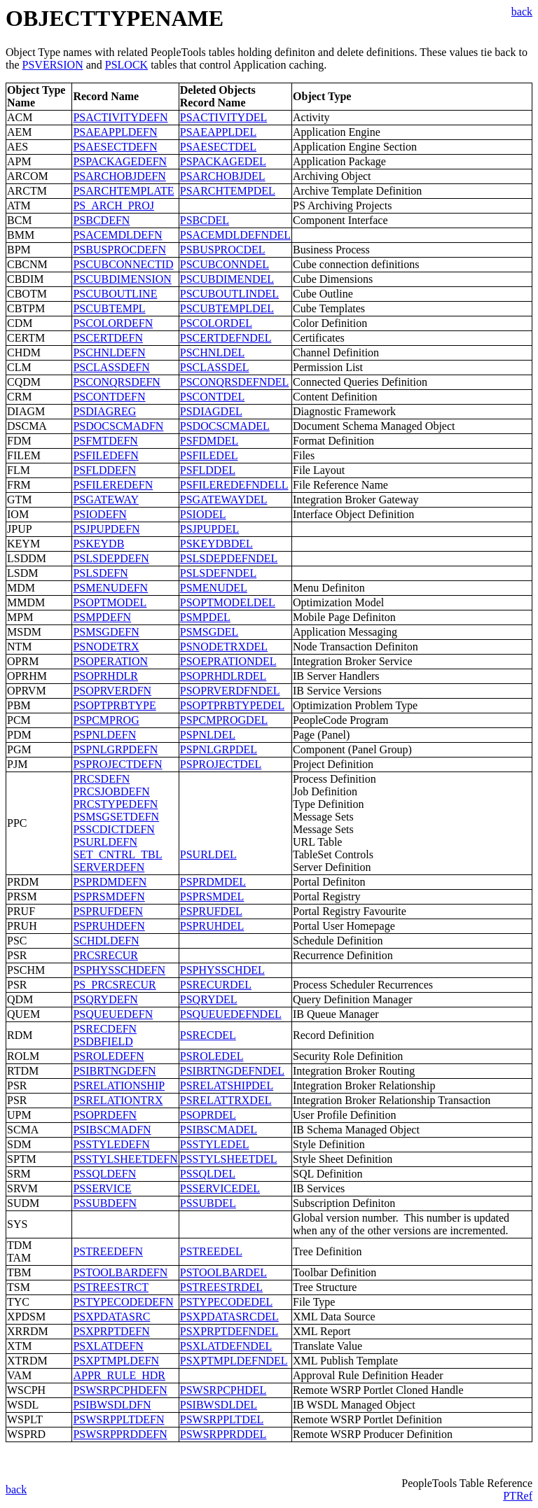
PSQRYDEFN (105, 999)
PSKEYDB (98, 544)
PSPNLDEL (207, 735)
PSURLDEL (208, 854)
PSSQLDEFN (104, 1174)
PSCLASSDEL (214, 367)
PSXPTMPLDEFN (116, 1361)
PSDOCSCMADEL (225, 426)
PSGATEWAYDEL (224, 499)
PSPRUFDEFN (108, 911)
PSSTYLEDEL (214, 1144)
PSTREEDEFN (108, 1251)
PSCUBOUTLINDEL (229, 294)
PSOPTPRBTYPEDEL (232, 705)
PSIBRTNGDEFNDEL (232, 1071)
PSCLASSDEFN (111, 367)
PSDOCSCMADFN (118, 426)
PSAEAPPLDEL (218, 132)
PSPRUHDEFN (108, 926)
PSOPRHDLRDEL (223, 676)
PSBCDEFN (101, 220)
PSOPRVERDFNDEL (230, 691)
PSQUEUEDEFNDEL (231, 1014)
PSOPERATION (110, 661)
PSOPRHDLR (105, 676)
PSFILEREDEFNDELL (234, 485)
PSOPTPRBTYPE (114, 705)
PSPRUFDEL (211, 911)
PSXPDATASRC (111, 1316)
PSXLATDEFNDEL (226, 1346)
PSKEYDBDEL (216, 544)
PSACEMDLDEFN (117, 235)
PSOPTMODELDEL (227, 602)
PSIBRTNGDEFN (114, 1071)
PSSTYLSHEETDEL (228, 1159)
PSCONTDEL (212, 397)
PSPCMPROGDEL (224, 720)
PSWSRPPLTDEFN (118, 1419)
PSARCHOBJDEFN (119, 176)
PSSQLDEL (207, 1174)
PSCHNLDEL (212, 352)
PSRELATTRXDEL (226, 1100)
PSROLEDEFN (108, 1056)
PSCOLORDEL (216, 323)
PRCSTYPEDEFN (115, 804)
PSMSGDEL (209, 632)
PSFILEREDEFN (113, 485)
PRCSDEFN (101, 779)
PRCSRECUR (105, 955)
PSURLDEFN (105, 842)
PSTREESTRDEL (221, 1287)
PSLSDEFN (100, 573)
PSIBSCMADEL (218, 1130)
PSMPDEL (205, 617)
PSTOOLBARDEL (223, 1272)
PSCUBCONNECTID (123, 264)
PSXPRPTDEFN (111, 1331)
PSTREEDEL (211, 1251)
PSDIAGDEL (211, 411)
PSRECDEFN (105, 1029)
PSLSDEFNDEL (218, 573)
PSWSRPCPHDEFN (120, 1390)
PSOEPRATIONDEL (228, 661)
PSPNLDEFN (104, 735)
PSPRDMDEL (213, 882)
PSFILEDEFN (105, 455)
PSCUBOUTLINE (115, 294)
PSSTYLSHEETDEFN (125, 1159)
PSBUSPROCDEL (222, 250)
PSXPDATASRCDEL (229, 1316)
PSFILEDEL (209, 455)
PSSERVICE (102, 1188)
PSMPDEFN (102, 617)
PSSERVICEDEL (220, 1188)
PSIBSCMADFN (112, 1130)
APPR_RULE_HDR (119, 1375)
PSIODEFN (99, 514)
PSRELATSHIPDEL (226, 1085)
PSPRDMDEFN (109, 882)
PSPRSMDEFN (108, 896)
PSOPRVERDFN (112, 691)
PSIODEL (203, 514)
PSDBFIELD (102, 1041)
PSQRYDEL (208, 999)
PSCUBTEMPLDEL (227, 308)
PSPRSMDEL (212, 896)
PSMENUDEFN (110, 588)
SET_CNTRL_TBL (117, 854)
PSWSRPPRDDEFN (120, 1434)
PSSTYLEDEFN (111, 1144)
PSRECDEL (208, 1035)
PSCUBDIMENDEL (227, 279)
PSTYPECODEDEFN (123, 1302)
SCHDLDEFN (106, 941)
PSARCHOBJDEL (222, 176)
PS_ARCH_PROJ (113, 205)
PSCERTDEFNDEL (226, 338)
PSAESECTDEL (218, 147)
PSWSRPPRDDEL (223, 1434)
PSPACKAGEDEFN (120, 161)
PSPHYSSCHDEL (222, 970)
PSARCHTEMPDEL (227, 191)
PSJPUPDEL (209, 529)
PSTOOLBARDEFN (120, 1272)
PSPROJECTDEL (220, 764)
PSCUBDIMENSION (122, 279)
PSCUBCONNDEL (224, 264)
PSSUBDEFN (105, 1203)
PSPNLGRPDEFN (115, 749)
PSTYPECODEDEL (226, 1302)
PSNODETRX (106, 646)
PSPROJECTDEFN (117, 764)
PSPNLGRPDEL (218, 749)
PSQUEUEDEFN (113, 1014)
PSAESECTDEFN (115, 147)
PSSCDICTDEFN (113, 829)
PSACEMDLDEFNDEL (235, 235)
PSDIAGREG (104, 411)
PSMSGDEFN (106, 632)
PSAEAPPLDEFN (115, 132)
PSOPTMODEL (109, 602)
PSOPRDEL (208, 1115)
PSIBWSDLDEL (218, 1405)
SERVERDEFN (108, 867)
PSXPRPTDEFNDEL (229, 1331)
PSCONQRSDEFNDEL (234, 382)
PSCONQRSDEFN (116, 382)
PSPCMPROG (106, 720)
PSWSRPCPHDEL (223, 1390)
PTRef (517, 1496)
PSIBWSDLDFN (112, 1405)
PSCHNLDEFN (109, 352)
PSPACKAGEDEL (223, 161)
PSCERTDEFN (108, 338)
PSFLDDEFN (104, 470)
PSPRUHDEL (212, 926)
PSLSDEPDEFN (111, 558)
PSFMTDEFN (105, 441)
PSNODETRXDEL (224, 646)
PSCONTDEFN (109, 397)
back (521, 12)
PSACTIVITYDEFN (120, 117)
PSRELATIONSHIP (119, 1085)
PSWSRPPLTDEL (221, 1419)
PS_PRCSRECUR (114, 985)
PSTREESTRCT (111, 1287)
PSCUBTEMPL (109, 308)
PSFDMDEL (209, 441)
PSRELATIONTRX (118, 1100)
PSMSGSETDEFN (116, 817)
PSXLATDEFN (108, 1346)
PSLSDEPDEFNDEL (229, 558)
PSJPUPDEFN (106, 529)
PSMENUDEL (213, 588)
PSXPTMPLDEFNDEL (234, 1361)
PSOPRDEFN (105, 1115)
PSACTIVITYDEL (223, 117)
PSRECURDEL (215, 985)
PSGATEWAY (106, 499)
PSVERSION (52, 65)
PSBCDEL (204, 220)
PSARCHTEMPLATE (123, 191)
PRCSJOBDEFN (111, 791)
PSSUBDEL (208, 1203)
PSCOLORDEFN (113, 323)
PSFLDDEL (207, 470)
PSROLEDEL (212, 1056)
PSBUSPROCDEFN (119, 250)
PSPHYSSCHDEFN (119, 970)
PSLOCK (126, 65)
